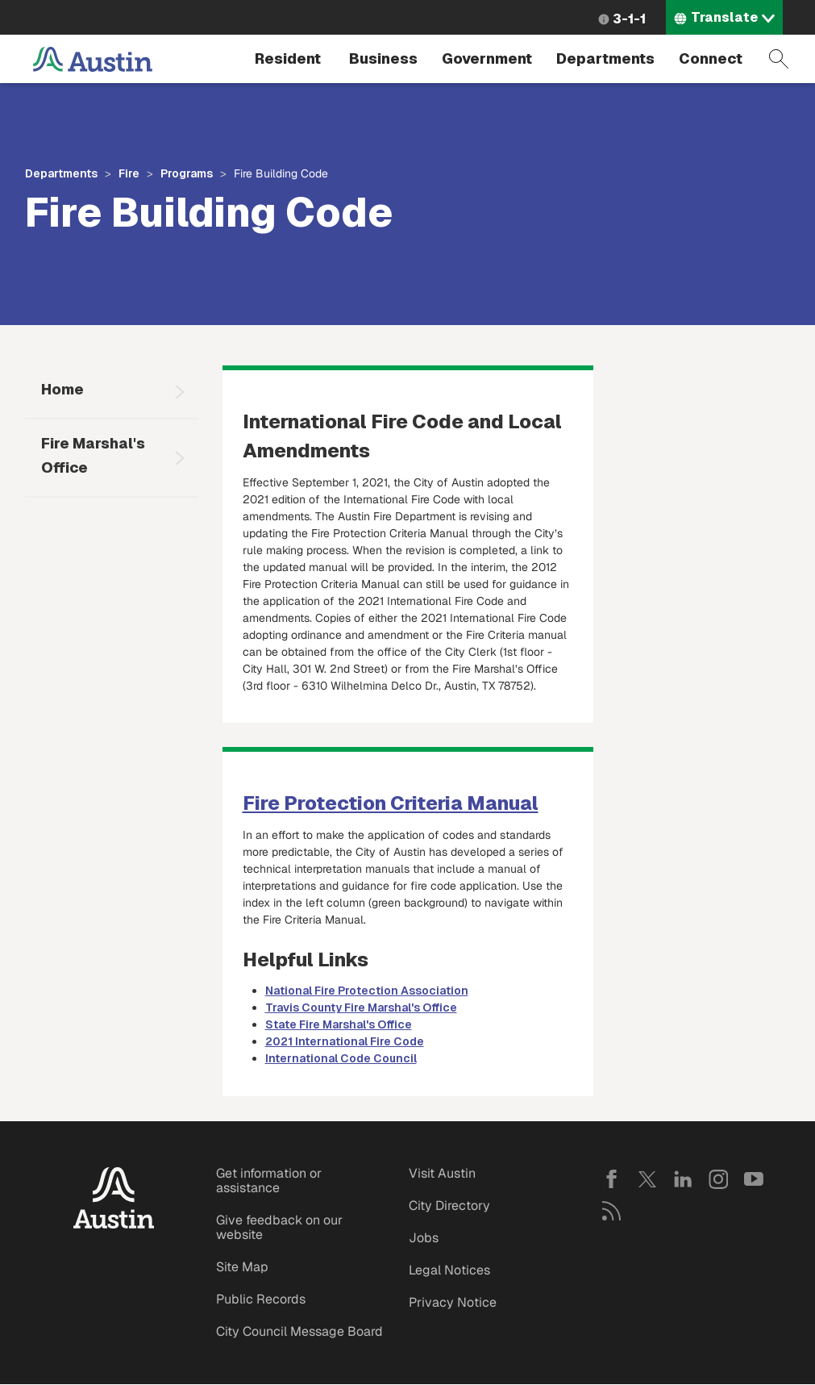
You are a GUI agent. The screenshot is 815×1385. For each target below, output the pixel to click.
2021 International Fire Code (344, 1041)
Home (62, 389)
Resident (288, 58)
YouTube (753, 1179)
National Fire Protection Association (366, 990)
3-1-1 (629, 18)
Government (487, 58)
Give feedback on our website (279, 1227)
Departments (605, 58)
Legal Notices (449, 1270)
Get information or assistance (269, 1180)
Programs (186, 173)
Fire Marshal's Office (93, 455)
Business (383, 58)
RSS (612, 1210)
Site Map (242, 1266)
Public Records (261, 1299)
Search (779, 59)
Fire (129, 173)
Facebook (612, 1179)
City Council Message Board (299, 1331)
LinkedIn (682, 1179)
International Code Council (341, 1058)
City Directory (449, 1205)
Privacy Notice (453, 1302)
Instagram (718, 1179)
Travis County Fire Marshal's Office (361, 1007)
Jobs (424, 1237)
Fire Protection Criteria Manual (390, 803)
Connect (710, 58)
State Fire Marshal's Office (338, 1024)
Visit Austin (442, 1173)
